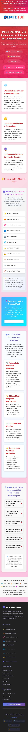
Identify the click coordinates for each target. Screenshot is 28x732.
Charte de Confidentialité (9, 693)
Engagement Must (7, 696)
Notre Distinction (7, 673)
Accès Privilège (6, 684)
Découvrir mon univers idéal (14, 67)
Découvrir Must (6, 699)
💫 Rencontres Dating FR (8, 586)
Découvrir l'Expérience (14, 704)
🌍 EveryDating (5, 583)
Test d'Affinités (6, 678)
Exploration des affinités (14, 72)
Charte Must (6, 681)
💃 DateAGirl (23, 583)
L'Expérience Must (7, 670)
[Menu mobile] (14, 23)
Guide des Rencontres (8, 676)
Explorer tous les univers (10, 662)
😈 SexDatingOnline (21, 586)
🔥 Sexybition (14, 583)
